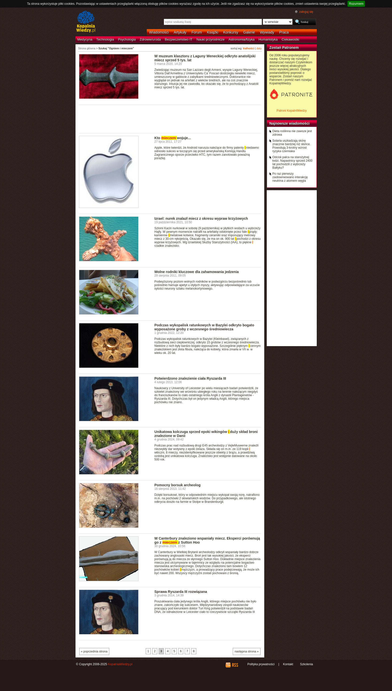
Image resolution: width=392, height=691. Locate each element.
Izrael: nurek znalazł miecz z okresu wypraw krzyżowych (201, 218)
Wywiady (267, 32)
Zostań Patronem (284, 48)
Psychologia (127, 39)
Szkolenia (306, 664)
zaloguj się (306, 12)
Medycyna (85, 39)
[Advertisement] (170, 118)
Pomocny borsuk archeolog (177, 485)
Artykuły (180, 32)
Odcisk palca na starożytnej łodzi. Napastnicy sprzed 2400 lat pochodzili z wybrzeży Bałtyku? (292, 162)
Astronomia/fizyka (241, 39)
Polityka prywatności (260, 664)
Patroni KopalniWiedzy (291, 110)
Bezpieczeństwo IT (178, 39)
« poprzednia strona (94, 651)
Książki (212, 32)
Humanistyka (268, 39)
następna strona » (246, 651)
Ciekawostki (290, 39)
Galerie (249, 32)
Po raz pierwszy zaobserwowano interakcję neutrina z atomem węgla (290, 177)
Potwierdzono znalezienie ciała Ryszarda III (190, 378)
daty (259, 48)
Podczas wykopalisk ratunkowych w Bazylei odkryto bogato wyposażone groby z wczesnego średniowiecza (204, 327)
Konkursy (230, 32)
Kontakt (288, 664)
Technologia (105, 39)
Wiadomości (159, 32)
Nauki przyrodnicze (210, 39)
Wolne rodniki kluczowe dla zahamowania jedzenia (196, 272)
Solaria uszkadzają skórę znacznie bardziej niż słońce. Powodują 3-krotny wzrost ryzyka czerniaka (291, 146)
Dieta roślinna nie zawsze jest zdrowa (292, 132)
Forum (197, 32)
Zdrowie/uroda (150, 39)
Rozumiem (356, 4)
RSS (235, 664)
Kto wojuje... (172, 138)
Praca (284, 32)
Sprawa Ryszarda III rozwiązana (180, 592)
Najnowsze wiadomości (290, 123)
